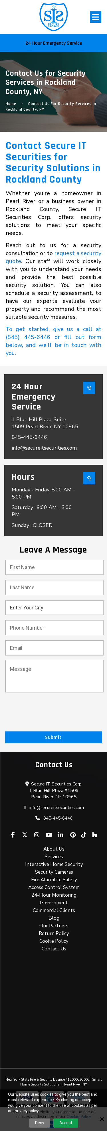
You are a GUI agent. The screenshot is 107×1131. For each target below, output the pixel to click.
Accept (65, 1122)
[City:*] (54, 607)
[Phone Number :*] (54, 627)
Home (11, 103)
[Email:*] (54, 648)
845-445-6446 (29, 437)
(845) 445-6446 (28, 337)
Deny (39, 1122)
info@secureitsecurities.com (44, 447)
